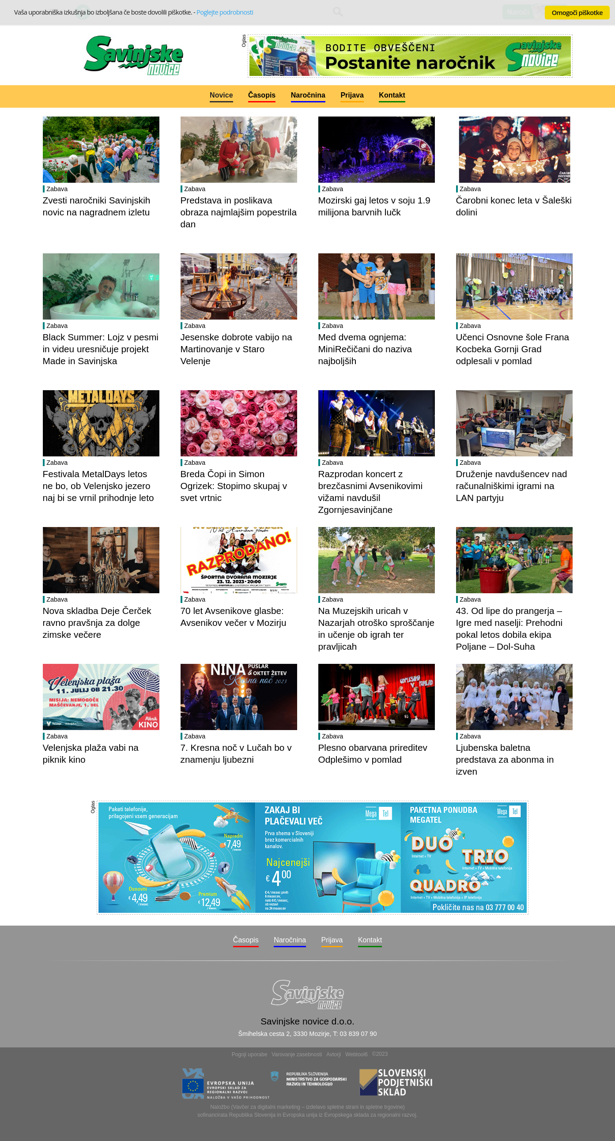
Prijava (351, 95)
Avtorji (333, 1054)
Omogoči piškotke (577, 12)
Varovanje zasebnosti (297, 1054)
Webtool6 (356, 1054)
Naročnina (308, 95)
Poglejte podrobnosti (224, 12)
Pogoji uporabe (250, 1054)
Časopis (261, 95)
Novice (221, 95)
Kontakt (392, 95)
